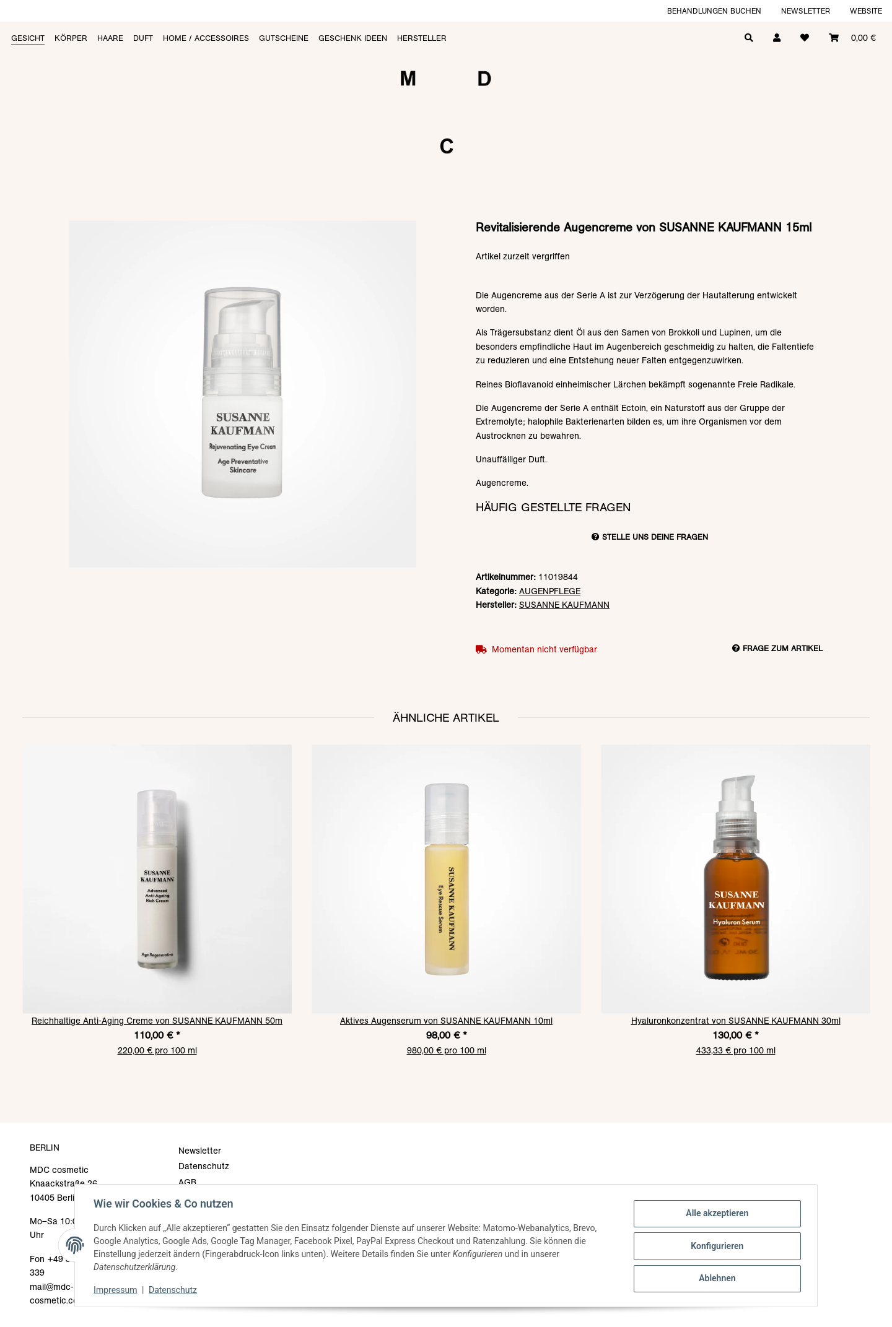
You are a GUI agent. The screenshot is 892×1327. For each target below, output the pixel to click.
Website (866, 10)
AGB (187, 1182)
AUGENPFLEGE (549, 591)
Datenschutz (174, 1290)
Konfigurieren (715, 1246)
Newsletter (805, 10)
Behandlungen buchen (714, 10)
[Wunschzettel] (804, 37)
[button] (776, 37)
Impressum (116, 1290)
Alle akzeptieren (715, 1214)
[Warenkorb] (852, 37)
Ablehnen (715, 1278)
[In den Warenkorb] (446, 214)
